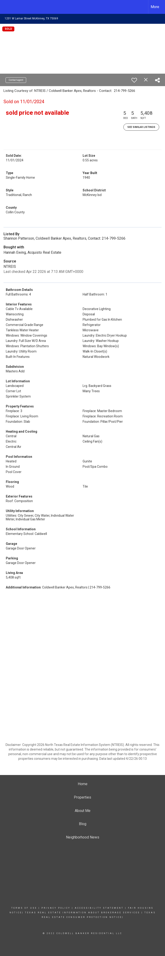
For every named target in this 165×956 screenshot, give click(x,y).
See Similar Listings (141, 127)
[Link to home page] (5, 7)
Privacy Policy (55, 908)
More (155, 7)
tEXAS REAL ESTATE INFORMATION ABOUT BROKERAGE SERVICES (82, 912)
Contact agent (16, 80)
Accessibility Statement (99, 908)
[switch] (134, 80)
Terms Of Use (24, 908)
